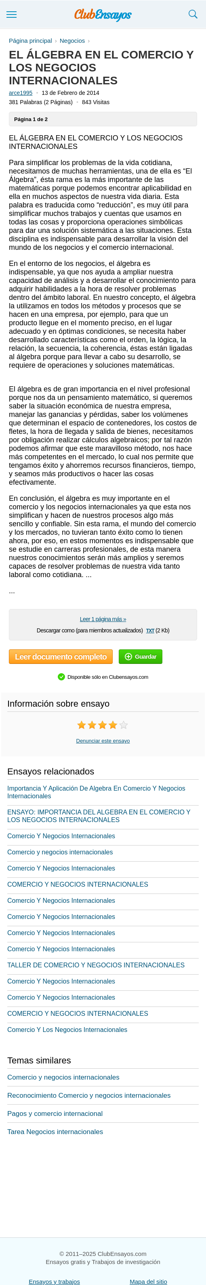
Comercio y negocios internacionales (60, 852)
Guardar (140, 656)
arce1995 (20, 93)
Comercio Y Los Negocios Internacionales (67, 1029)
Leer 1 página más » (103, 619)
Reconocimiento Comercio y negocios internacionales (88, 1095)
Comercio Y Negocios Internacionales (61, 836)
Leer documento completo (61, 656)
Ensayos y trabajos (54, 1281)
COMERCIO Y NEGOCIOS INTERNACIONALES (77, 884)
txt (150, 630)
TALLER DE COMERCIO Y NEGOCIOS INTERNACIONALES (96, 965)
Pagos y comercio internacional (55, 1114)
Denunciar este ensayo (103, 741)
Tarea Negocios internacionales (55, 1132)
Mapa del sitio (148, 1281)
